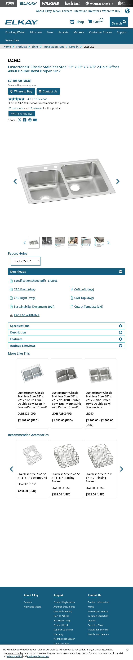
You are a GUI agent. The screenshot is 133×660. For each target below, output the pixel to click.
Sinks (50, 30)
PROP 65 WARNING (26, 313)
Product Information (98, 599)
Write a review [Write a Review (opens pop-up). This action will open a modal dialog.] (21, 111)
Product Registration (64, 599)
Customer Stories (100, 30)
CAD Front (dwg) (25, 287)
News (56, 11)
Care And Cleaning (63, 608)
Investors (94, 11)
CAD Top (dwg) (84, 295)
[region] (66, 652)
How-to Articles (61, 613)
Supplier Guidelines (63, 627)
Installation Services (98, 627)
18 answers (35, 105)
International (127, 11)
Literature (79, 11)
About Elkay (42, 11)
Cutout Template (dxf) (88, 304)
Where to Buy (111, 11)
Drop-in (74, 44)
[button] (15, 179)
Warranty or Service (98, 608)
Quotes (92, 618)
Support (122, 30)
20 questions (15, 105)
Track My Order (61, 640)
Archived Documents (64, 604)
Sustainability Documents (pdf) (34, 304)
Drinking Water (15, 30)
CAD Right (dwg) (24, 295)
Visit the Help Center (64, 636)
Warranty (58, 631)
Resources (12, 37)
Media (91, 604)
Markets (79, 30)
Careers (66, 11)
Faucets (64, 30)
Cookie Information (38, 656)
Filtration (36, 30)
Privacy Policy (14, 656)
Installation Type (53, 44)
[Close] (127, 650)
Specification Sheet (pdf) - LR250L (35, 278)
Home (7, 44)
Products (21, 44)
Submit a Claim (95, 622)
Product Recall (61, 622)
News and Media (32, 604)
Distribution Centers (98, 631)
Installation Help (62, 618)
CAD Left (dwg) (84, 287)
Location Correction (98, 613)
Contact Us (94, 592)
